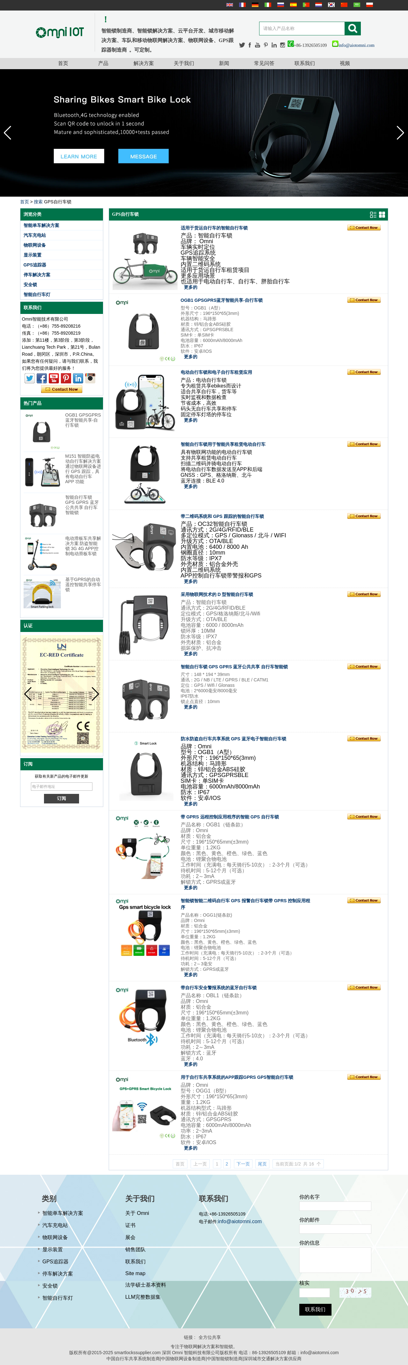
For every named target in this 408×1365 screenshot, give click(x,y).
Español (292, 5)
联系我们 (305, 63)
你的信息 (309, 1242)
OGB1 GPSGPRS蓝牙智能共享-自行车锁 (83, 420)
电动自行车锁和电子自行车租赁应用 (216, 372)
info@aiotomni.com (353, 45)
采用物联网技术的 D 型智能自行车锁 (217, 594)
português (305, 5)
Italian (267, 5)
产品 (103, 63)
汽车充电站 (35, 235)
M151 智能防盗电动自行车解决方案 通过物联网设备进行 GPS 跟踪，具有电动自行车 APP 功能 (83, 469)
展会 (130, 1237)
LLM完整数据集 (143, 1297)
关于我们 (184, 63)
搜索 (38, 201)
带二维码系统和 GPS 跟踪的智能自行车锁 (222, 516)
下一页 (243, 1163)
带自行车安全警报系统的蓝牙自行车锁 (219, 987)
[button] (400, 133)
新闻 (224, 63)
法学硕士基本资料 (145, 1285)
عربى (356, 5)
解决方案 (144, 63)
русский (280, 5)
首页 (63, 63)
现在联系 (61, 389)
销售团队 (135, 1249)
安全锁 (30, 284)
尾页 (262, 1163)
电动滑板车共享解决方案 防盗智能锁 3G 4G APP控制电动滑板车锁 (83, 546)
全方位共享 (210, 1337)
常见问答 (264, 63)
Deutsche (254, 5)
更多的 (190, 287)
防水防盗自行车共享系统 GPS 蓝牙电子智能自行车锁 (233, 738)
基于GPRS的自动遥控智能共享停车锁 (83, 584)
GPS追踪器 (35, 264)
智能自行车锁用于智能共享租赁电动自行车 (223, 444)
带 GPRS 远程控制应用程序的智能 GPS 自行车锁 (230, 816)
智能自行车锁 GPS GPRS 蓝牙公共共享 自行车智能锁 (82, 505)
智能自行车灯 (37, 294)
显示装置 (32, 255)
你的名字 (309, 1197)
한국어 (330, 5)
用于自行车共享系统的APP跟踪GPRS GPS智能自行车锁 (237, 1077)
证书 (130, 1225)
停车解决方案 (37, 274)
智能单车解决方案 (41, 225)
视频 (345, 63)
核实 (304, 1283)
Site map (135, 1273)
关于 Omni (137, 1213)
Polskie (369, 5)
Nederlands (318, 5)
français (241, 5)
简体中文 (343, 5)
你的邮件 (309, 1220)
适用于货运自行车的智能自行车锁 (214, 227)
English (229, 5)
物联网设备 (35, 245)
